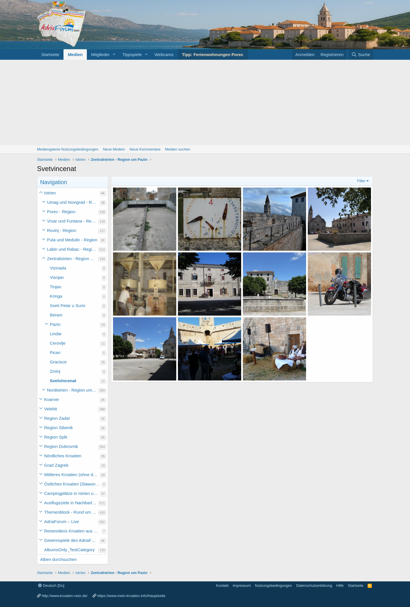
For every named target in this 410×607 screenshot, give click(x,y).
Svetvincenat (63, 380)
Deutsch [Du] (51, 585)
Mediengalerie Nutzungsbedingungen (67, 149)
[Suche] (360, 54)
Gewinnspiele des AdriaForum (72, 540)
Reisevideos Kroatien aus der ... (73, 530)
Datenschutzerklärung (314, 585)
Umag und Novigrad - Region (73, 202)
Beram (56, 314)
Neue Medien (114, 149)
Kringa (56, 296)
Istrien (50, 192)
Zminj (55, 371)
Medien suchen (177, 149)
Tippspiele (132, 54)
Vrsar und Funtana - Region (72, 221)
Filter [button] (361, 181)
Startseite (50, 54)
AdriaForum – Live (61, 521)
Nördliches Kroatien (62, 455)
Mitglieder (100, 54)
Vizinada (58, 268)
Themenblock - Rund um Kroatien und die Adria (71, 512)
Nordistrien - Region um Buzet (72, 390)
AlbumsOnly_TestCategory (69, 549)
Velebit (50, 408)
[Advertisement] (205, 102)
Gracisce (58, 361)
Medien (75, 54)
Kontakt (222, 585)
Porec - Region (61, 211)
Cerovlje (57, 343)
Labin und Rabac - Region (72, 249)
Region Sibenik (58, 427)
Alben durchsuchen (58, 559)
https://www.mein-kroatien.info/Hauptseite (131, 596)
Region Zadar (57, 418)
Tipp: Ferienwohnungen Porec (212, 54)
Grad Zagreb (56, 465)
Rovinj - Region (61, 230)
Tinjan (55, 286)
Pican (55, 352)
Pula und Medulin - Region (72, 239)
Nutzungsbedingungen (273, 585)
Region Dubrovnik (61, 446)
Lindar (56, 333)
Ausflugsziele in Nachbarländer (71, 502)
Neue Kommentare (145, 149)
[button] (114, 54)
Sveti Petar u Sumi (67, 305)
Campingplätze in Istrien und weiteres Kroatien (72, 493)
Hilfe (340, 585)
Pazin (55, 324)
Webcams (164, 54)
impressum (242, 585)
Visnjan (57, 277)
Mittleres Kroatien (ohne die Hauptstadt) (72, 474)
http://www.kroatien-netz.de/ (64, 596)
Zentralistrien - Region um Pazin (72, 258)
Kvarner (51, 399)
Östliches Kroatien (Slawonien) (73, 484)
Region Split (55, 437)
